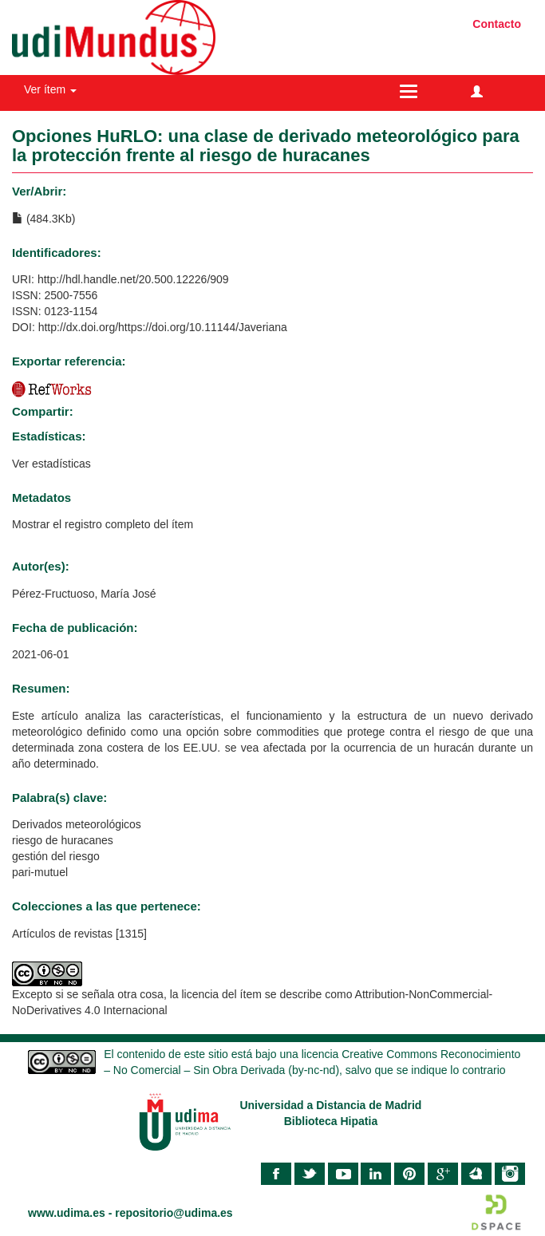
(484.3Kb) (43, 218)
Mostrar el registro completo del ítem (102, 524)
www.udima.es (66, 1212)
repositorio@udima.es (173, 1212)
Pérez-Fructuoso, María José (84, 593)
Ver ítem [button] (50, 89)
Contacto (496, 24)
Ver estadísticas (51, 463)
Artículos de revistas (62, 933)
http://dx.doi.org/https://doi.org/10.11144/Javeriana (162, 327)
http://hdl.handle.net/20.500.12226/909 (133, 279)
